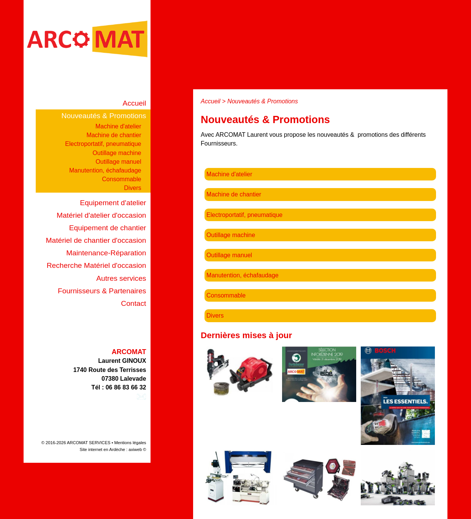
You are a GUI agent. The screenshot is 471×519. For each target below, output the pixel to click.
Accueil (134, 103)
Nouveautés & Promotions (104, 116)
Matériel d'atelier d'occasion (101, 215)
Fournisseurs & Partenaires (102, 291)
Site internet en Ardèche (102, 449)
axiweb (135, 449)
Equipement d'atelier (113, 203)
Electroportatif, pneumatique (103, 144)
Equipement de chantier (107, 228)
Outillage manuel (118, 161)
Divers (132, 188)
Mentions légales (130, 442)
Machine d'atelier (118, 126)
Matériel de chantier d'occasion (96, 240)
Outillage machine (116, 153)
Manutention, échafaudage (105, 170)
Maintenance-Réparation (106, 253)
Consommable (121, 179)
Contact (133, 303)
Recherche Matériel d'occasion (96, 265)
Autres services (121, 278)
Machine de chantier (113, 135)
